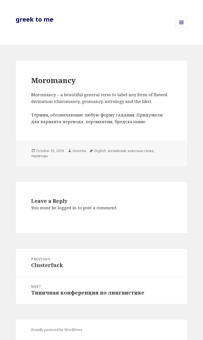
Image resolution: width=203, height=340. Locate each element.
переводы (39, 155)
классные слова (141, 150)
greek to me (34, 19)
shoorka (79, 150)
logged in (67, 207)
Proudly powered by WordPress (56, 329)
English (100, 150)
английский (117, 150)
